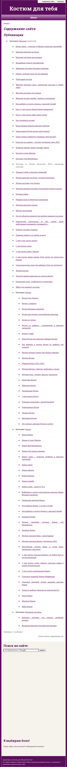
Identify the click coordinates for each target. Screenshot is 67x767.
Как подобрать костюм (25, 120)
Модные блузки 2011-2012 (33, 363)
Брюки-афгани (28, 470)
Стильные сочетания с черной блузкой (38, 402)
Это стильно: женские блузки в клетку (37, 424)
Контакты (61, 1)
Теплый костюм (22, 270)
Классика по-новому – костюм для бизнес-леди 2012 (38, 142)
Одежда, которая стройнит (27, 229)
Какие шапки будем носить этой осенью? (33, 131)
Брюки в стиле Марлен (31, 440)
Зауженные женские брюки (33, 500)
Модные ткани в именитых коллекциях (32, 199)
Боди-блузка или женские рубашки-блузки (39, 339)
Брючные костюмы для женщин (29, 57)
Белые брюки (27, 434)
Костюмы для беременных (27, 158)
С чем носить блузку (30, 396)
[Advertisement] (33, 694)
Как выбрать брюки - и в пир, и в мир (37, 505)
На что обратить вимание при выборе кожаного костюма (39, 216)
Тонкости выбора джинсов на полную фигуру (34, 276)
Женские (23, 41)
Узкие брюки (27, 595)
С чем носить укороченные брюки (36, 571)
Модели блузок (28, 358)
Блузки (28, 292)
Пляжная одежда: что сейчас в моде (31, 235)
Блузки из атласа (29, 320)
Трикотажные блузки (30, 407)
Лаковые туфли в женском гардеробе (31, 172)
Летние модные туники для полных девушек (40, 352)
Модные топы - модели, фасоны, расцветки (39, 374)
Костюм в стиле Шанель (26, 153)
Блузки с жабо (28, 333)
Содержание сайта (48, 1)
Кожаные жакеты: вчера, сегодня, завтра (32, 147)
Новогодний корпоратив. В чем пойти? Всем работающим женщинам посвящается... (39, 222)
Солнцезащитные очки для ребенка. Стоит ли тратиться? (39, 265)
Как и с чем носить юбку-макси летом (31, 115)
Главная (6, 23)
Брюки (28, 429)
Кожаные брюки (28, 517)
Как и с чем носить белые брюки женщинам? (34, 109)
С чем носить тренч (24, 246)
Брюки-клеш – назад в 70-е (33, 486)
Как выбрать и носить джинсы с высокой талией (36, 104)
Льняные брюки (28, 530)
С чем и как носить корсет (26, 240)
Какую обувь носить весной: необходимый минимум (24, 746)
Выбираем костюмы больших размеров (32, 68)
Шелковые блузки (29, 418)
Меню (33, 17)
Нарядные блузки (29, 380)
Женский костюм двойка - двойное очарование (35, 98)
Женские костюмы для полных (28, 93)
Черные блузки (28, 413)
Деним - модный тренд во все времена (32, 74)
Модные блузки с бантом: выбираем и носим (40, 369)
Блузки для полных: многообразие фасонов (40, 314)
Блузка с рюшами (29, 303)
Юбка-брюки (27, 606)
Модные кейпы (22, 194)
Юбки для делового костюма (28, 287)
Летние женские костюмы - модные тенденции (35, 177)
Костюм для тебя (33, 8)
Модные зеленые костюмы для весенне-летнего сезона (39, 188)
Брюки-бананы (28, 476)
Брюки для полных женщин (33, 451)
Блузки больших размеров (33, 309)
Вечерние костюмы (33, 612)
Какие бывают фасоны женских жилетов (32, 126)
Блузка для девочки (30, 298)
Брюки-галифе (28, 481)
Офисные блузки (29, 385)
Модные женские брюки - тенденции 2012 (39, 541)
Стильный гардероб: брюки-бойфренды (38, 576)
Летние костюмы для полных (28, 183)
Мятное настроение (24, 210)
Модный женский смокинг (27, 205)
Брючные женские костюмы (27, 52)
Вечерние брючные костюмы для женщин (39, 625)
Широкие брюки (29, 601)
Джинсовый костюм (24, 79)
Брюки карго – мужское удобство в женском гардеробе (39, 46)
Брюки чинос (27, 465)
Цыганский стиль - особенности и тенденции (34, 281)
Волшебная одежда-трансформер (30, 63)
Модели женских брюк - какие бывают (38, 536)
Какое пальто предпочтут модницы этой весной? (36, 136)
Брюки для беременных (32, 445)
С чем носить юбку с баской (27, 251)
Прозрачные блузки (30, 391)
